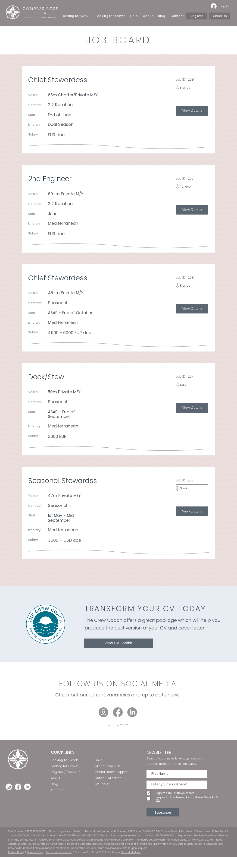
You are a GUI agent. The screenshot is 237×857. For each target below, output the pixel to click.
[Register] (196, 16)
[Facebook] (118, 712)
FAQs (98, 760)
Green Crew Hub (107, 766)
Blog (54, 784)
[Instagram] (103, 712)
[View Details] (192, 111)
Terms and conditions (59, 852)
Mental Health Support (111, 772)
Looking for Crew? (64, 766)
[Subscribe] (163, 812)
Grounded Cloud (130, 852)
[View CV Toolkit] (118, 643)
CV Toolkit (102, 784)
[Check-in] (219, 16)
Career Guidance (108, 778)
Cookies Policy (35, 852)
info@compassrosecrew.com (125, 835)
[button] (134, 16)
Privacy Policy (16, 852)
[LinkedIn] (132, 712)
